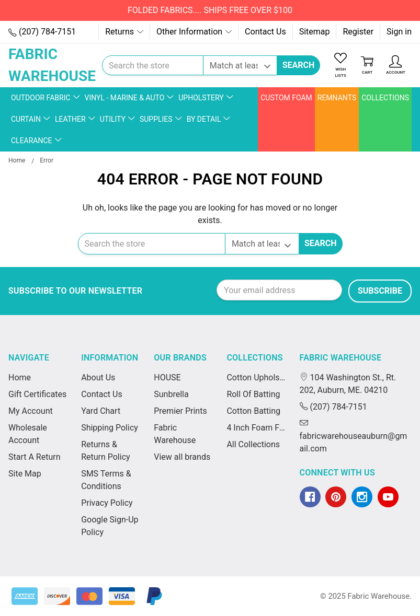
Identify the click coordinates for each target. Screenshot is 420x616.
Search (298, 65)
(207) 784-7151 (42, 32)
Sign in (399, 32)
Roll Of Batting (253, 394)
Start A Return (34, 457)
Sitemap (314, 32)
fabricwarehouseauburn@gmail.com (353, 436)
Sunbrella (171, 394)
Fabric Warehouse (341, 358)
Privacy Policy (107, 503)
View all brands (182, 457)
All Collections (253, 444)
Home (19, 377)
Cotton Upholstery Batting (256, 377)
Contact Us (265, 32)
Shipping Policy (109, 428)
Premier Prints (180, 411)
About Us (98, 377)
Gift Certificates (37, 394)
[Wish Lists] (340, 66)
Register (358, 32)
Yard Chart (100, 411)
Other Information (194, 32)
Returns (124, 32)
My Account (30, 411)
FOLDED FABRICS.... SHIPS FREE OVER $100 (210, 10)
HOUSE (167, 377)
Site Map (24, 474)
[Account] (396, 65)
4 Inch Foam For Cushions (256, 428)
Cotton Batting (253, 411)
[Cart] (367, 65)
